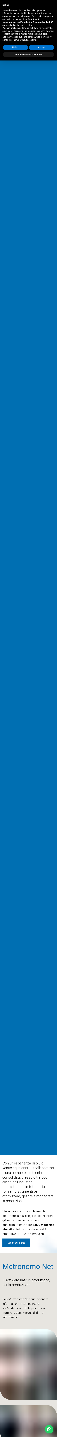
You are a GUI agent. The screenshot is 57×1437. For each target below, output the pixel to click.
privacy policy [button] (37, 13)
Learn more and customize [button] (28, 54)
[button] (49, 1429)
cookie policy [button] (26, 25)
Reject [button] (15, 47)
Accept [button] (41, 47)
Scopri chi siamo (16, 1242)
